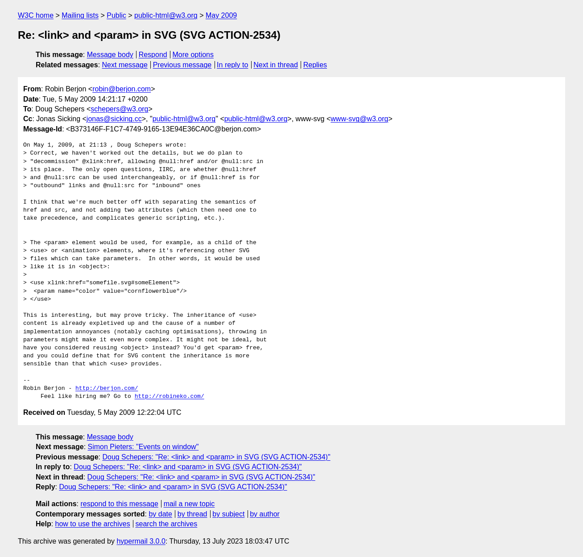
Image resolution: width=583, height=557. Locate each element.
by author (265, 514)
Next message (125, 65)
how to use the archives (92, 524)
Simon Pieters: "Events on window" (143, 447)
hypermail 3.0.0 (140, 541)
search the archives (167, 524)
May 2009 (221, 15)
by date (160, 514)
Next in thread (275, 65)
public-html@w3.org (166, 15)
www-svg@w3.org (359, 119)
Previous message (182, 65)
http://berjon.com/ (106, 389)
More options (193, 54)
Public (116, 15)
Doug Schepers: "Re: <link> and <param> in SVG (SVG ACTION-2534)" (216, 457)
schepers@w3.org (119, 109)
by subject (228, 514)
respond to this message (119, 504)
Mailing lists (80, 15)
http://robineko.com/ (169, 397)
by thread (192, 514)
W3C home (36, 15)
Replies (315, 65)
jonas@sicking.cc (114, 119)
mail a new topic (189, 504)
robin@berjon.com (121, 89)
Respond (153, 54)
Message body (110, 54)
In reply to (232, 65)
